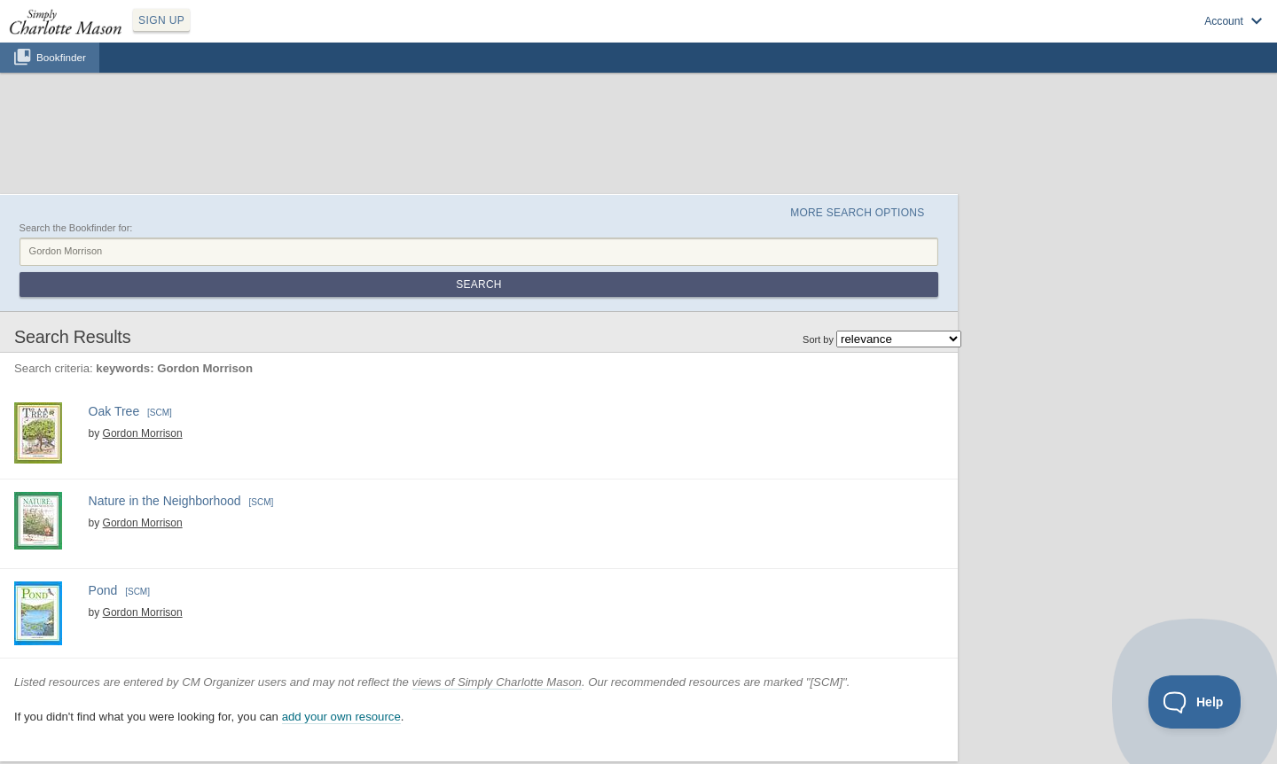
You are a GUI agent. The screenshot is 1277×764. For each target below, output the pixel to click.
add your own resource (341, 716)
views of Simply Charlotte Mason (497, 682)
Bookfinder (61, 57)
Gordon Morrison (143, 433)
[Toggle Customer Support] (1195, 702)
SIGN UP (161, 20)
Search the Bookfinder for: (76, 227)
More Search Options (857, 213)
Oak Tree (114, 411)
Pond (103, 590)
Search (478, 284)
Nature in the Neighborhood (165, 501)
